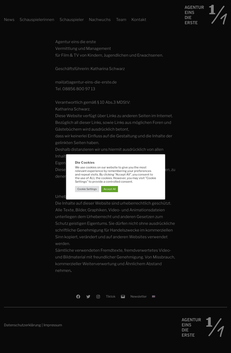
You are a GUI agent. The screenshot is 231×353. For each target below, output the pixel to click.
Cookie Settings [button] (87, 189)
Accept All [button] (110, 189)
